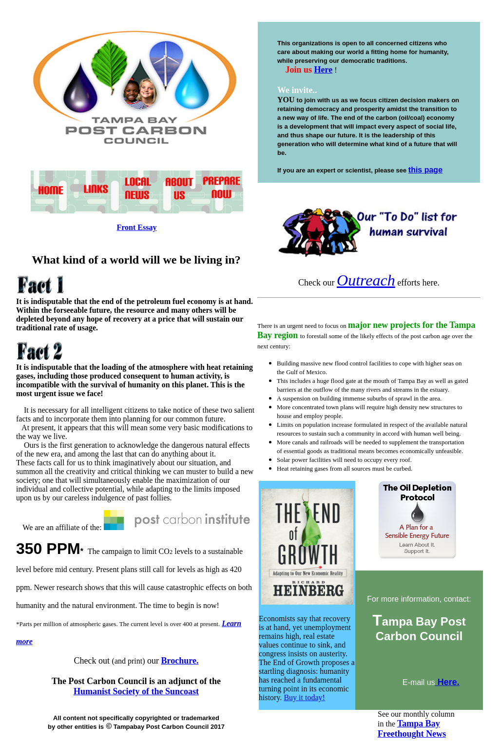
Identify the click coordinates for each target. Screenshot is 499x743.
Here (323, 70)
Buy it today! (304, 697)
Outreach (366, 280)
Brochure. (180, 661)
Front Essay (137, 227)
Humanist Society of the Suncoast (136, 691)
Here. (447, 682)
